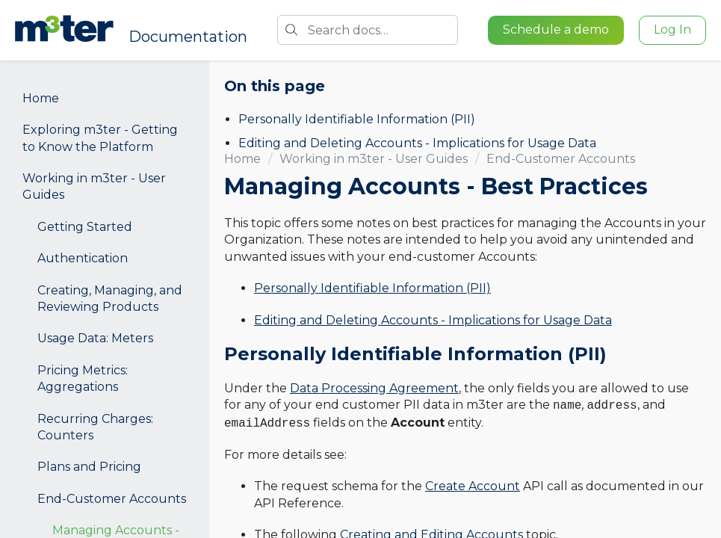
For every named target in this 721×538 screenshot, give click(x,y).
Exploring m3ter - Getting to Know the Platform (100, 138)
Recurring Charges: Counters (95, 427)
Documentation (188, 37)
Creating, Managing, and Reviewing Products (109, 298)
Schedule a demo (556, 29)
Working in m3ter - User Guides (94, 186)
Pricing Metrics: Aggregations (82, 378)
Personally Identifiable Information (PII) (356, 119)
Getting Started (84, 227)
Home (40, 98)
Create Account (472, 486)
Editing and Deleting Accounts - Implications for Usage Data (417, 143)
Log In (672, 29)
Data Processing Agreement (374, 388)
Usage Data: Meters (95, 338)
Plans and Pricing (89, 467)
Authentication (82, 258)
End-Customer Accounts (111, 499)
